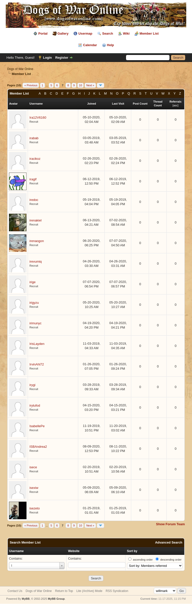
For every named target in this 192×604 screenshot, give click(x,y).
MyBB (26, 598)
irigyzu (34, 303)
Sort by (132, 551)
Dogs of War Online (20, 69)
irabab (34, 138)
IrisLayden (37, 344)
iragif (33, 179)
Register (61, 57)
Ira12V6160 (38, 117)
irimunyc (36, 323)
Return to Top (64, 591)
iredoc (34, 200)
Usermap (85, 33)
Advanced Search (168, 542)
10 (80, 85)
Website (74, 551)
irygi (33, 385)
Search (107, 33)
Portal (43, 33)
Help (110, 45)
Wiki (126, 33)
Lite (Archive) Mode (89, 591)
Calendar (90, 45)
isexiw (34, 488)
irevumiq (36, 261)
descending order (171, 559)
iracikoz (35, 159)
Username (16, 551)
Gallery (63, 33)
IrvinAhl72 (37, 364)
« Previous (30, 85)
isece (33, 467)
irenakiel (36, 220)
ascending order (143, 559)
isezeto (35, 508)
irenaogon (37, 241)
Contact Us (15, 591)
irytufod (35, 405)
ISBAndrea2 (38, 446)
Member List (149, 33)
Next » (90, 85)
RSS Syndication (117, 591)
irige (33, 282)
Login (47, 57)
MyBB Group (56, 598)
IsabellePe (37, 426)
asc (175, 105)
